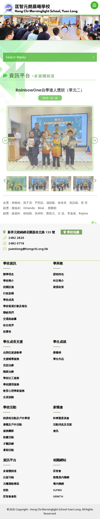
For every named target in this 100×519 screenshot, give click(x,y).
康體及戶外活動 (12, 424)
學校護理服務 (11, 384)
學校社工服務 (11, 378)
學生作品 (58, 359)
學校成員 (8, 300)
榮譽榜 (57, 352)
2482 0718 (16, 243)
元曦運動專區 (11, 483)
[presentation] (5, 143)
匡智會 (57, 471)
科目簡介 (58, 280)
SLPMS (57, 490)
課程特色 (58, 274)
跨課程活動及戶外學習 (16, 418)
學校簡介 (8, 280)
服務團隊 (8, 431)
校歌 (5, 490)
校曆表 (7, 331)
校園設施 (8, 287)
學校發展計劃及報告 (15, 306)
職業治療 (8, 371)
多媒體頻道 (9, 471)
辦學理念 (8, 274)
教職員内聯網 (61, 477)
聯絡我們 (8, 312)
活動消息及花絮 (62, 424)
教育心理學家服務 (13, 391)
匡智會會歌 (9, 496)
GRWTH (58, 496)
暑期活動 (8, 450)
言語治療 (8, 365)
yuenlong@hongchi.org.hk (28, 249)
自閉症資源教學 (12, 352)
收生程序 (8, 325)
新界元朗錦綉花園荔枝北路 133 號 (32, 232)
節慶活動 (8, 437)
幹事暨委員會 (61, 418)
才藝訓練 (8, 443)
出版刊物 (8, 477)
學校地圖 (71, 232)
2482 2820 (16, 238)
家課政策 (58, 287)
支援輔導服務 (11, 359)
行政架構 (8, 293)
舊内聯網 (58, 483)
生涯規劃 (8, 397)
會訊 (55, 431)
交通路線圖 (9, 319)
